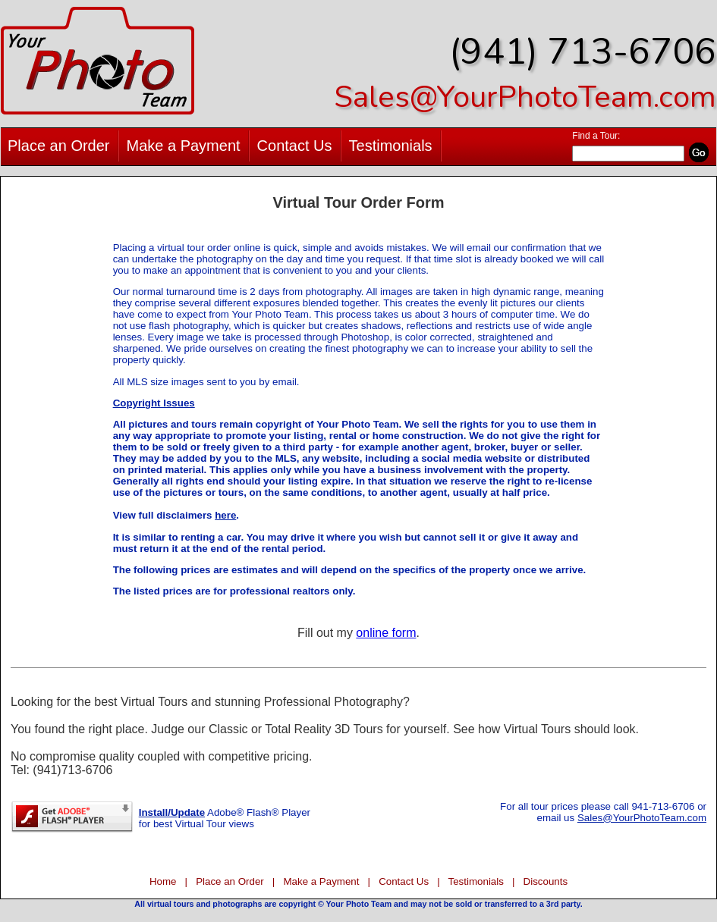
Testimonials (390, 145)
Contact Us (294, 145)
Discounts (546, 881)
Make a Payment (184, 145)
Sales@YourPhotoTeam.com (525, 97)
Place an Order (59, 145)
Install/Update (172, 812)
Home (163, 881)
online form (386, 632)
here (225, 515)
